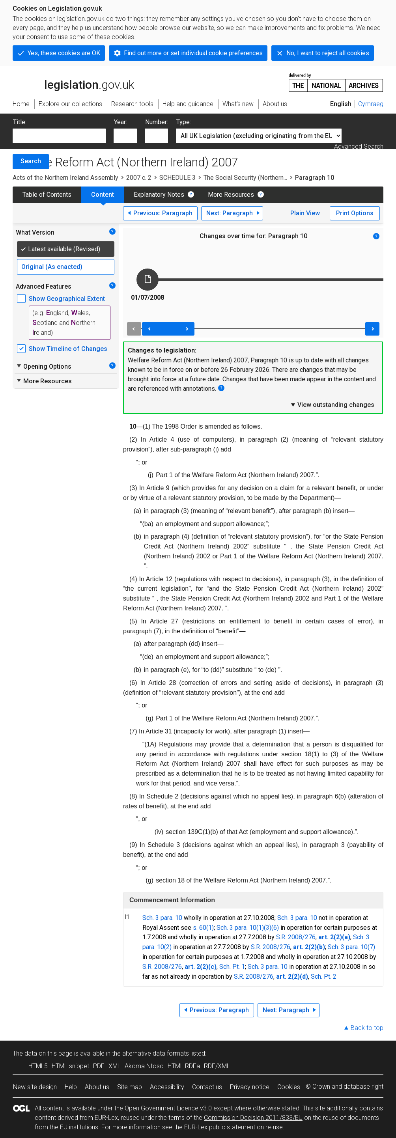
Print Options (355, 213)
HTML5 (38, 1066)
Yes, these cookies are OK (64, 53)
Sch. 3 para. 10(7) (351, 947)
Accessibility (167, 1087)
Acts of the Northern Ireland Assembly (65, 177)
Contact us (207, 1087)
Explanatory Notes (159, 194)
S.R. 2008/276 (296, 937)
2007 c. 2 (138, 177)
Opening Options (43, 366)
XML (114, 1066)
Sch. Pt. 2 (323, 976)
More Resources (231, 194)
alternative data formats (155, 1053)
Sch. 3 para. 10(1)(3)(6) (248, 927)
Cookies (288, 1087)
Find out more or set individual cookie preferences (193, 53)
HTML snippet (70, 1066)
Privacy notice (249, 1087)
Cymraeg (370, 104)
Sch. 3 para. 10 (162, 918)
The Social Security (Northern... (245, 177)
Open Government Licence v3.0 (168, 1108)
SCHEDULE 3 (177, 177)
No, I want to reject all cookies (327, 53)
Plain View (305, 213)
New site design (35, 1087)
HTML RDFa (184, 1066)
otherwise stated (276, 1108)
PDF (99, 1066)
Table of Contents (46, 194)
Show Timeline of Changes (68, 349)
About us (97, 1087)
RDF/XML (217, 1066)
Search (31, 161)
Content (102, 194)
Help (71, 1087)
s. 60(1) (203, 927)
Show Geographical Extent (67, 298)
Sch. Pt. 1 (232, 966)
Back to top (367, 1028)
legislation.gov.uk (73, 82)
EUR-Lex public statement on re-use (233, 1127)
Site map (129, 1087)
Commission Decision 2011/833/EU (253, 1117)
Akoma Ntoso (144, 1066)
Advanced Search (358, 146)
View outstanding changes (332, 405)
